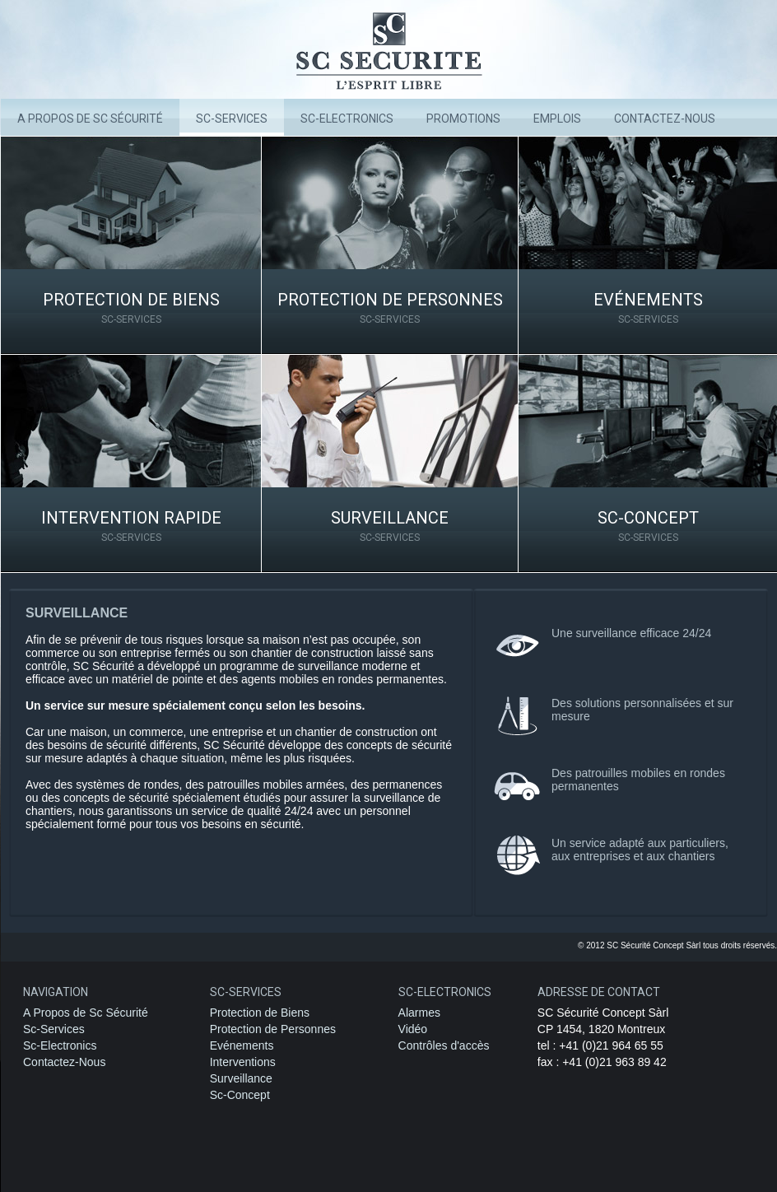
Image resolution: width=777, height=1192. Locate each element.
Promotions (463, 118)
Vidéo (413, 1029)
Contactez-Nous (64, 1062)
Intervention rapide (131, 525)
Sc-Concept (648, 525)
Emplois (557, 118)
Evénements (648, 307)
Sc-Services (232, 118)
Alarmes (419, 1012)
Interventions (243, 1062)
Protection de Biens (131, 307)
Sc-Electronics (59, 1045)
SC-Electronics (346, 118)
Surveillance (390, 525)
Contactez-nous (664, 118)
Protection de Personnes (390, 307)
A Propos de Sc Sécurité (90, 118)
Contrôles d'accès (444, 1045)
